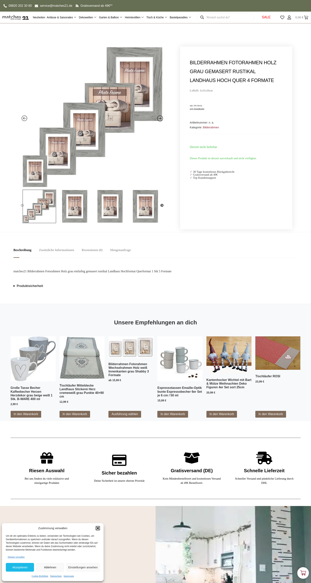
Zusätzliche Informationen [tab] (56, 250)
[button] (98, 528)
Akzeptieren (19, 567)
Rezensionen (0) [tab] (92, 250)
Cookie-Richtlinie (40, 576)
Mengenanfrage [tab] (121, 250)
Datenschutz (56, 576)
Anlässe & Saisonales (61, 17)
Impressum (69, 576)
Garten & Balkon (110, 17)
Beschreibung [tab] (23, 250)
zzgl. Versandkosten (197, 108)
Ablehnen (50, 567)
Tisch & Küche (156, 17)
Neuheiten (39, 17)
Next (162, 205)
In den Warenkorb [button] (26, 414)
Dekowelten (87, 17)
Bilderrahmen (211, 127)
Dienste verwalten (16, 557)
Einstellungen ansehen (83, 567)
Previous (22, 205)
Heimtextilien (134, 17)
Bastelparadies (180, 17)
